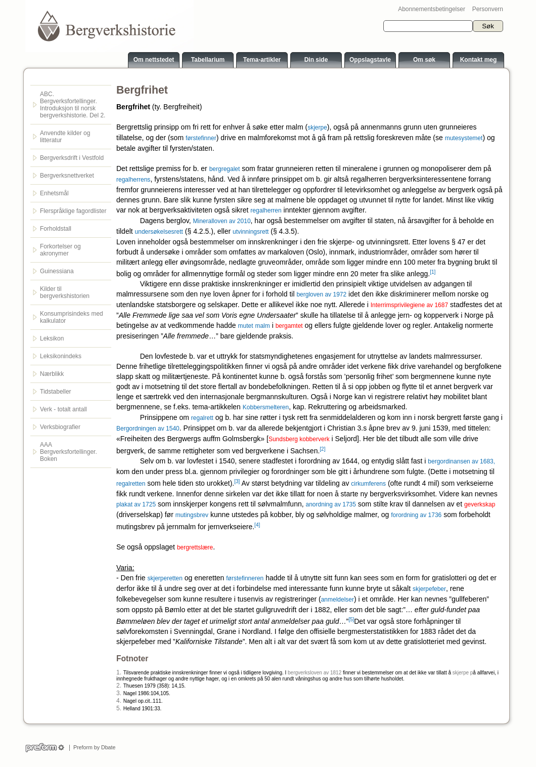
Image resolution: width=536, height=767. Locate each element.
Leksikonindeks (60, 356)
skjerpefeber (429, 588)
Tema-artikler (262, 59)
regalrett (202, 417)
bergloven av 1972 (321, 294)
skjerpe (317, 127)
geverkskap (479, 504)
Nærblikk (52, 373)
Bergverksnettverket (67, 175)
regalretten (130, 483)
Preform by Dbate (92, 747)
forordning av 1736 (416, 515)
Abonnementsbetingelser (431, 9)
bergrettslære (195, 547)
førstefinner (201, 138)
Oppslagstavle (370, 59)
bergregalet (224, 169)
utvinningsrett (251, 231)
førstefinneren (244, 578)
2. (118, 685)
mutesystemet (464, 138)
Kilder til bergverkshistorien (65, 292)
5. (118, 708)
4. (118, 700)
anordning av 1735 (331, 504)
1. (118, 672)
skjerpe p (463, 672)
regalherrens (133, 179)
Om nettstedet (153, 59)
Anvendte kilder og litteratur (65, 137)
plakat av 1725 (136, 504)
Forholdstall (55, 228)
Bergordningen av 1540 (148, 428)
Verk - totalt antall (63, 409)
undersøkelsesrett (159, 231)
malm (262, 325)
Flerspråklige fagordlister (73, 211)
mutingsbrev (191, 515)
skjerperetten (164, 578)
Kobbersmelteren (266, 407)
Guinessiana (57, 271)
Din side (316, 59)
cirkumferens (368, 483)
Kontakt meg (478, 59)
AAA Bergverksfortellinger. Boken (68, 451)
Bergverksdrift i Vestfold (72, 157)
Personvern (487, 9)
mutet (245, 325)
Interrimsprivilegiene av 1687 (409, 305)
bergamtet (289, 325)
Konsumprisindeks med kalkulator (71, 317)
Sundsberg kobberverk (299, 439)
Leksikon (52, 338)
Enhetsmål (54, 193)
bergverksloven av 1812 (314, 672)
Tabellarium (208, 59)
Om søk (424, 59)
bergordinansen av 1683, (461, 461)
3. (118, 693)
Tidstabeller (55, 391)
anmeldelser (337, 599)
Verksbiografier (60, 427)
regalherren (265, 210)
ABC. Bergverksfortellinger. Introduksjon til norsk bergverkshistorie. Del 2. (72, 105)
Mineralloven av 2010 (221, 221)
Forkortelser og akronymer (60, 250)
